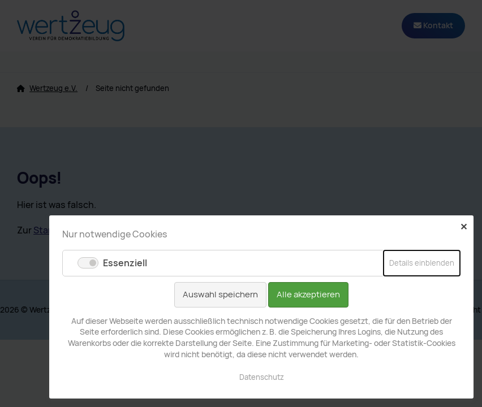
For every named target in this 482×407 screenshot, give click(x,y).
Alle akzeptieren (308, 294)
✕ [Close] (463, 226)
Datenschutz (261, 377)
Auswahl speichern (220, 294)
